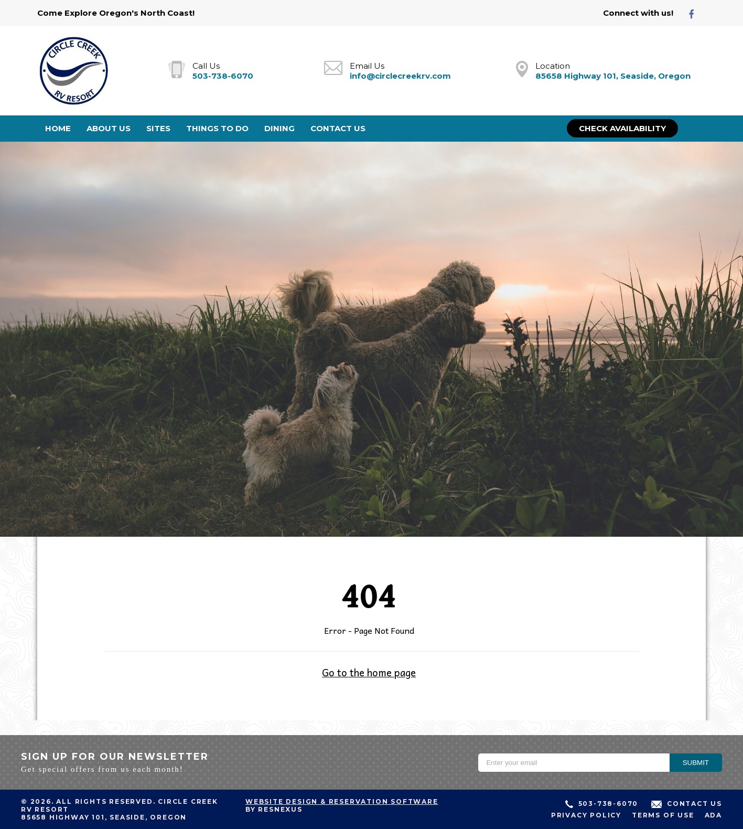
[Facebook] (696, 13)
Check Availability (622, 128)
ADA (713, 815)
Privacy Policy (586, 815)
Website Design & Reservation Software (341, 801)
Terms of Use (663, 815)
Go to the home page (369, 672)
